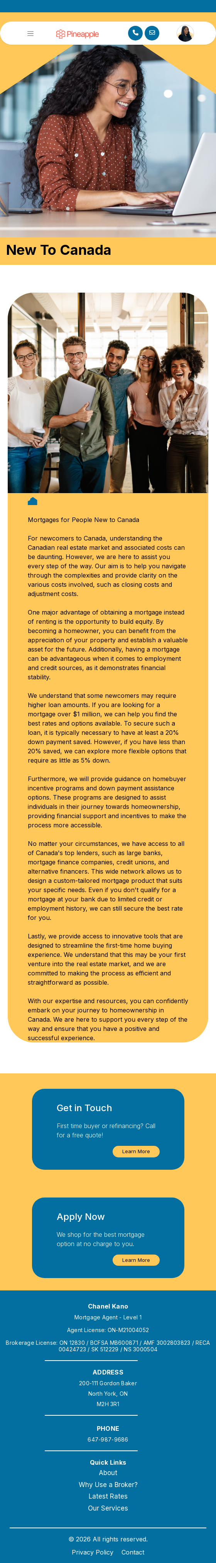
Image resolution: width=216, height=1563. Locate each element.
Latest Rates (108, 1496)
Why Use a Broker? (108, 1485)
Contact (133, 1552)
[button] (136, 1151)
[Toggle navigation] (30, 33)
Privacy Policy (92, 1552)
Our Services (108, 1508)
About (108, 1473)
